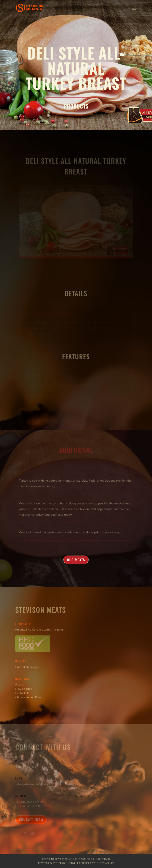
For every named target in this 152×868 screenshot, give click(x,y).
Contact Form (31, 819)
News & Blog (23, 689)
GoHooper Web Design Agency (96, 863)
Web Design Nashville (65, 863)
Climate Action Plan (28, 697)
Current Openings (26, 667)
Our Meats (76, 559)
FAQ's (19, 685)
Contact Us (22, 693)
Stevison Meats (63, 859)
